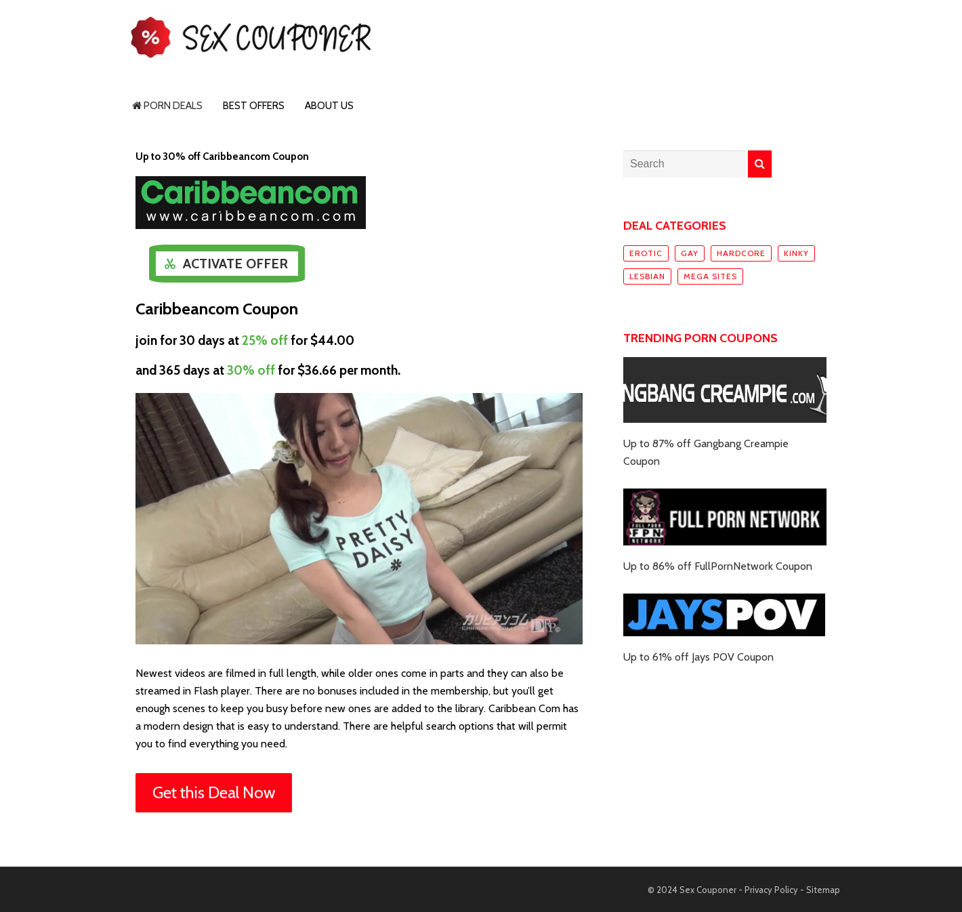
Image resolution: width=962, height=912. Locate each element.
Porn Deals (167, 106)
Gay (689, 253)
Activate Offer (235, 263)
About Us (329, 106)
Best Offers (254, 106)
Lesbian (647, 276)
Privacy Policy (771, 889)
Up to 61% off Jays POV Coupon (698, 656)
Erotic (646, 253)
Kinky (796, 253)
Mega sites (710, 276)
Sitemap (823, 889)
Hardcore (741, 253)
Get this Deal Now (213, 792)
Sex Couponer (707, 889)
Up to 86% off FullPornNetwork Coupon (717, 566)
